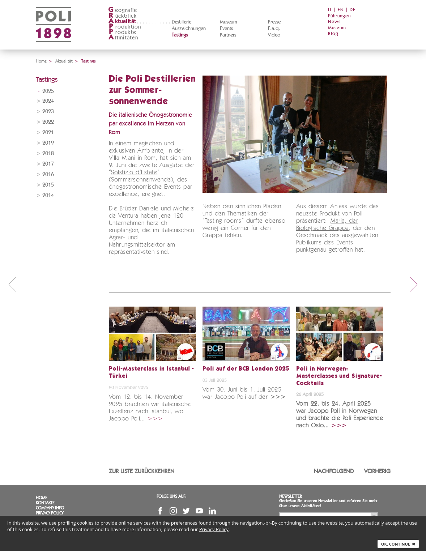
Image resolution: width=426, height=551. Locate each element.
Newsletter (290, 496)
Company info (50, 508)
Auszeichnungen (189, 28)
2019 (48, 143)
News (334, 22)
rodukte (122, 32)
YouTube (199, 510)
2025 (48, 91)
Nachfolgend (334, 471)
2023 (48, 111)
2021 (48, 132)
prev (12, 284)
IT (330, 10)
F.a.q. (274, 28)
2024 (48, 101)
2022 (48, 122)
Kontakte (45, 503)
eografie (122, 10)
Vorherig (377, 471)
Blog (333, 33)
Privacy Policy (49, 513)
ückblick (122, 16)
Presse (274, 22)
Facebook (160, 510)
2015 (48, 185)
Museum (228, 22)
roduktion (124, 27)
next (413, 284)
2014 (48, 195)
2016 (48, 174)
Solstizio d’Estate (134, 173)
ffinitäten (123, 37)
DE (352, 10)
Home (41, 61)
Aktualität (64, 61)
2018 (48, 153)
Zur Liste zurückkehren (141, 471)
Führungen (339, 16)
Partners (228, 35)
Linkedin (212, 510)
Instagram (173, 510)
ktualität (122, 21)
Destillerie (181, 22)
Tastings (180, 35)
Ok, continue (398, 544)
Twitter (186, 510)
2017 (48, 164)
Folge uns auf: (171, 496)
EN (341, 10)
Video (274, 35)
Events (226, 28)
